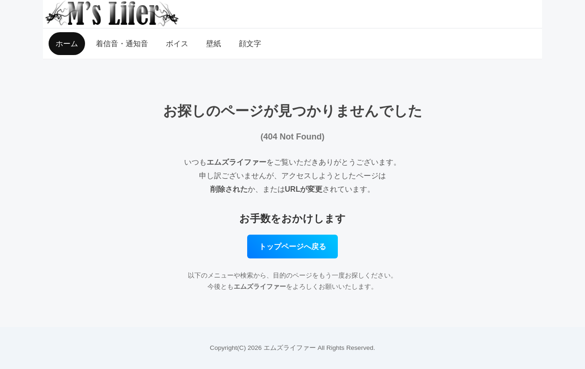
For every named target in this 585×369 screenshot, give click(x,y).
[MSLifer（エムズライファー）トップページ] (292, 14)
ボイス (177, 44)
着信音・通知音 (122, 44)
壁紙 (213, 44)
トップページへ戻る (292, 247)
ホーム (67, 44)
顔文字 (250, 44)
